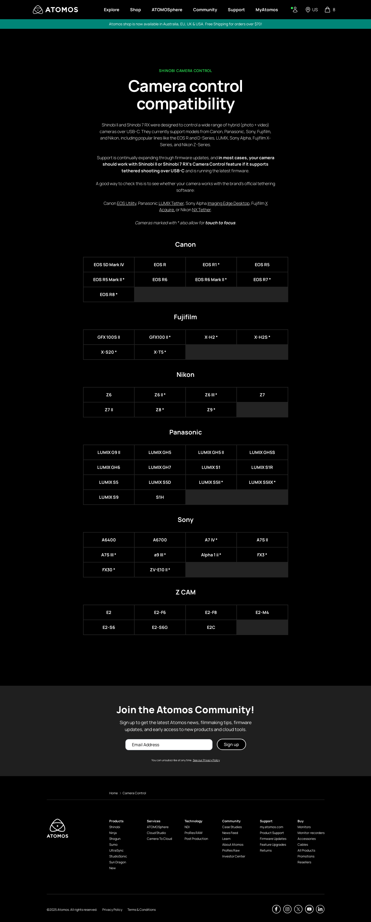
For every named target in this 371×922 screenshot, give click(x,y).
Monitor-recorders (311, 833)
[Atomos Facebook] (276, 909)
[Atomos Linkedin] (320, 909)
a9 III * (160, 555)
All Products (306, 850)
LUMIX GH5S (262, 452)
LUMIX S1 (211, 467)
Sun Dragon (117, 862)
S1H (160, 497)
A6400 (109, 540)
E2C (211, 627)
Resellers (304, 862)
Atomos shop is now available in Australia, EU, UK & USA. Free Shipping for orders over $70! (185, 23)
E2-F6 (160, 612)
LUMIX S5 (108, 482)
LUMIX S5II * (211, 482)
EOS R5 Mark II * (108, 279)
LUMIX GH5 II (211, 452)
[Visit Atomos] (55, 9)
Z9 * (211, 410)
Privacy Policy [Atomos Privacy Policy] (112, 909)
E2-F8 (211, 612)
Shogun (114, 838)
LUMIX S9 (109, 497)
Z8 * (160, 410)
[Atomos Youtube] (309, 909)
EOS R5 (262, 265)
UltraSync (116, 850)
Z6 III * (211, 395)
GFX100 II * (160, 337)
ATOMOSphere (158, 827)
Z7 (262, 395)
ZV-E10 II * (160, 570)
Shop (135, 10)
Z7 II (109, 410)
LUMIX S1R (262, 467)
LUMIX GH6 (108, 467)
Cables (303, 844)
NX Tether (201, 210)
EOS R (160, 265)
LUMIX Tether (171, 203)
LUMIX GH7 (160, 467)
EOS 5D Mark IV (109, 265)
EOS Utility (126, 203)
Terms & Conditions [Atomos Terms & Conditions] (141, 909)
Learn (226, 838)
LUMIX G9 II (108, 452)
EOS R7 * (262, 279)
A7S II (262, 540)
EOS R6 (160, 279)
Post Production (196, 838)
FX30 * (108, 570)
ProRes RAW (193, 833)
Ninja (113, 833)
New (112, 868)
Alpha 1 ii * (211, 555)
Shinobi (114, 827)
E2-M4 (262, 612)
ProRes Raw (231, 850)
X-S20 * (109, 352)
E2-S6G (160, 627)
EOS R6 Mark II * (211, 279)
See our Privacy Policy (206, 760)
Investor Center (233, 856)
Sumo (113, 844)
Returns (266, 850)
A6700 (160, 540)
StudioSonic (118, 856)
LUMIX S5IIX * (262, 482)
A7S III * (108, 555)
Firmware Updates (273, 838)
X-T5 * (160, 352)
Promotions (306, 856)
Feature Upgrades (273, 844)
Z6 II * (160, 395)
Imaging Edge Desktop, (229, 203)
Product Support (272, 833)
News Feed (230, 833)
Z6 (109, 395)
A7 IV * (211, 540)
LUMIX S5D (160, 482)
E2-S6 (109, 627)
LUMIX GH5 (160, 452)
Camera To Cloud (159, 838)
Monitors (304, 827)
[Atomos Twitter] (298, 909)
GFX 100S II (108, 337)
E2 (108, 612)
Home (113, 793)
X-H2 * (211, 337)
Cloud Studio (156, 833)
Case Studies (232, 827)
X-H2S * (262, 337)
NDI (187, 827)
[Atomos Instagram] (287, 909)
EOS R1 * (211, 265)
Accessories (307, 838)
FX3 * (262, 555)
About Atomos (232, 844)
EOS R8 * (109, 294)
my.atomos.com (271, 827)
